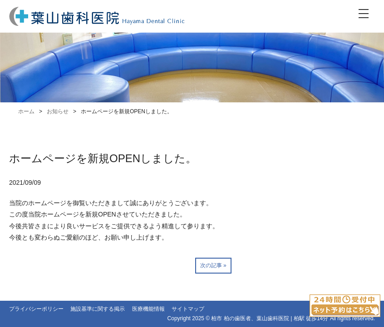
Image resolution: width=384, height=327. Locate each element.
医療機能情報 (148, 309)
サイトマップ (188, 309)
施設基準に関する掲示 (97, 309)
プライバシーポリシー (36, 309)
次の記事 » (213, 265)
